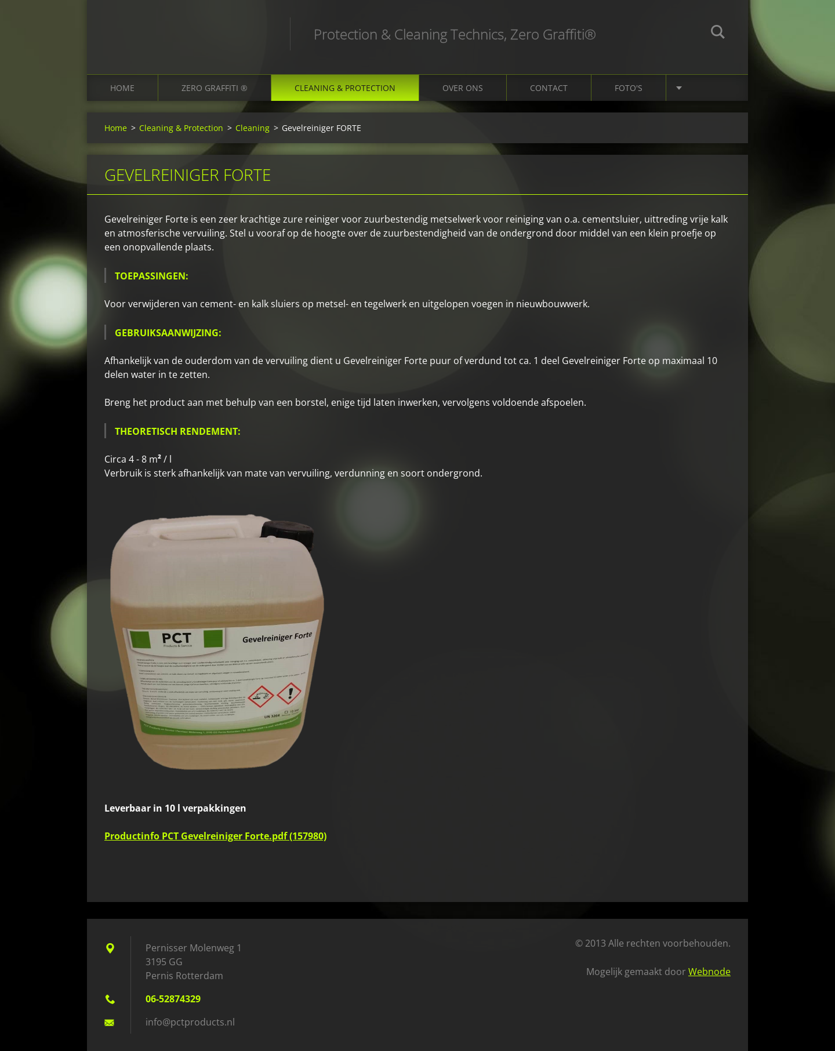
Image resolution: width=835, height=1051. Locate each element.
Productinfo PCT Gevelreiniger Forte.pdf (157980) (215, 836)
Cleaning (252, 127)
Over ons (462, 87)
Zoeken (718, 33)
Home (122, 87)
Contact (549, 87)
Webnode (709, 971)
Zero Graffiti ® (214, 87)
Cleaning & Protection (345, 87)
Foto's (628, 87)
